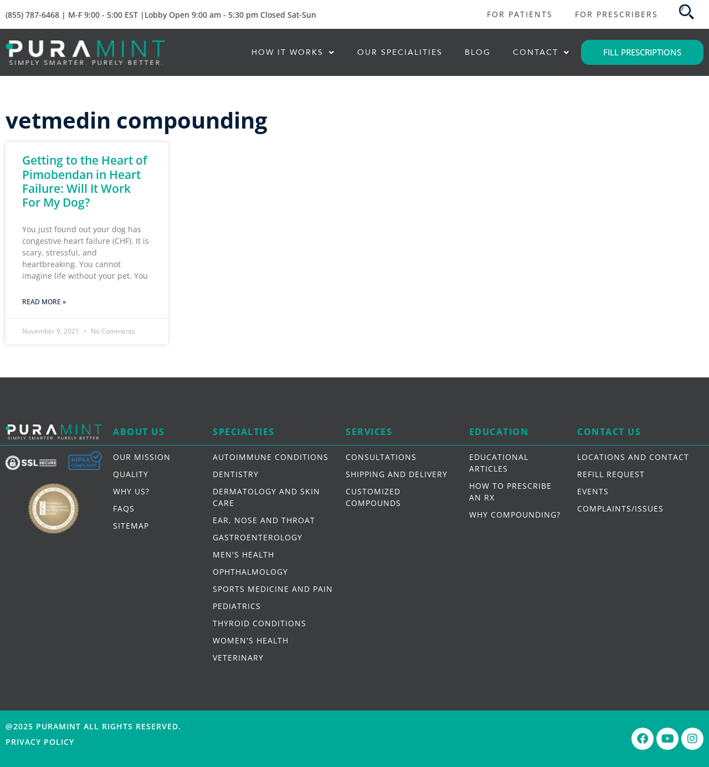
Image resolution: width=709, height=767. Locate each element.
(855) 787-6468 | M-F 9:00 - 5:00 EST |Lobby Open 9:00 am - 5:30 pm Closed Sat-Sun (161, 14)
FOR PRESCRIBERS (616, 14)
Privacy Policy (40, 742)
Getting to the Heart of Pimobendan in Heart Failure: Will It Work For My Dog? (84, 181)
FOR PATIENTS (520, 14)
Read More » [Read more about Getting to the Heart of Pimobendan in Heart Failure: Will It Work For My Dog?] (44, 301)
